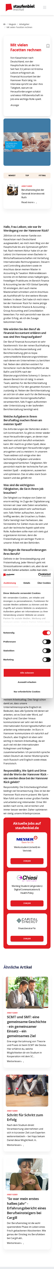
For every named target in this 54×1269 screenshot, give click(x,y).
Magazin (12, 24)
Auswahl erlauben (27, 682)
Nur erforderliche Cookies (27, 691)
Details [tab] (26, 583)
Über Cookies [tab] (44, 583)
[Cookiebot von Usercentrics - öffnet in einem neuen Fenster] (38, 575)
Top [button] (27, 175)
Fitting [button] (42, 175)
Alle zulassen (27, 672)
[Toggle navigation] (44, 7)
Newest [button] (12, 175)
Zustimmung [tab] (9, 583)
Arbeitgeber (24, 24)
